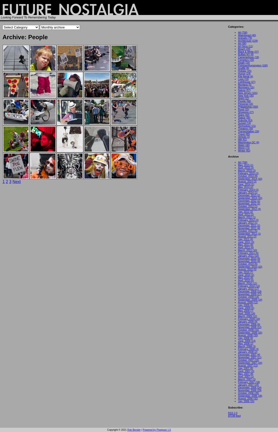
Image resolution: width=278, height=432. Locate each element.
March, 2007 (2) (247, 379)
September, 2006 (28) (250, 396)
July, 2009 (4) (245, 305)
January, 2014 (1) (248, 192)
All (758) (242, 32)
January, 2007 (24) (248, 385)
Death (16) (244, 62)
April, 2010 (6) (246, 280)
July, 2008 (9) (245, 338)
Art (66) (242, 43)
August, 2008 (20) (248, 335)
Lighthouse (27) (247, 82)
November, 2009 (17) (250, 294)
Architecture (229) (248, 40)
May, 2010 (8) (245, 277)
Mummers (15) (246, 87)
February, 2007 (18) (249, 382)
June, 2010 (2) (246, 275)
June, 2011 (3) (246, 242)
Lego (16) (243, 79)
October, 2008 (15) (248, 330)
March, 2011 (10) (247, 250)
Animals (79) (245, 38)
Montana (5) (245, 84)
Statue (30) (244, 117)
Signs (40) (244, 115)
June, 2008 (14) (247, 341)
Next (16, 182)
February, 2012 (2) (248, 220)
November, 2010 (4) (249, 261)
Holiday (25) (245, 71)
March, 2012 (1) (247, 217)
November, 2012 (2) (249, 203)
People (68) (244, 101)
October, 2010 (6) (248, 264)
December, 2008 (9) (249, 324)
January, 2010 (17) (248, 288)
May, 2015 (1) (245, 165)
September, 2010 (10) (250, 266)
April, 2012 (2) (246, 214)
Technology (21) (247, 126)
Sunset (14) (244, 123)
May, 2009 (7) (245, 310)
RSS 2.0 (232, 413)
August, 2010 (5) (247, 269)
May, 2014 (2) (245, 187)
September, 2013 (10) (250, 198)
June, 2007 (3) (246, 371)
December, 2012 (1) (249, 201)
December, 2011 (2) (249, 225)
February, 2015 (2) (248, 173)
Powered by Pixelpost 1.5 (157, 430)
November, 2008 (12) (250, 327)
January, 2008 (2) (248, 352)
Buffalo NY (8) (246, 54)
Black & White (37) (248, 51)
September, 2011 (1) (249, 233)
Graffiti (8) (243, 68)
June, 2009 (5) (246, 308)
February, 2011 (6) (248, 253)
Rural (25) (243, 109)
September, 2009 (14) (250, 299)
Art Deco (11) (245, 46)
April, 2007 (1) (246, 376)
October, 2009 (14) (248, 297)
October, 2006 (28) (248, 393)
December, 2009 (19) (250, 291)
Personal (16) (245, 104)
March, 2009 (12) (247, 316)
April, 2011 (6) (246, 247)
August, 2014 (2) (247, 181)
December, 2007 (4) (249, 354)
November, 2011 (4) (249, 228)
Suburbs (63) (245, 120)
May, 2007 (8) (245, 374)
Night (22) (243, 98)
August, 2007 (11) (248, 365)
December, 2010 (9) (249, 258)
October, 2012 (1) (248, 206)
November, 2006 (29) (250, 390)
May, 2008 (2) (245, 343)
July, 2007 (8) (245, 368)
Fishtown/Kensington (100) (253, 65)
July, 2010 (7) (245, 272)
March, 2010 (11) (247, 283)
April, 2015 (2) (246, 168)
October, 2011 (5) (248, 231)
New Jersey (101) (248, 93)
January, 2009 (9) (248, 321)
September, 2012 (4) (249, 209)
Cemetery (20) (246, 60)
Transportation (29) (248, 131)
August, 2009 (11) (248, 302)
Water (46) (244, 145)
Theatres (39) (245, 128)
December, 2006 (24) (250, 387)
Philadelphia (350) (248, 106)
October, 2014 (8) (248, 176)
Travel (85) (244, 134)
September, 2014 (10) (250, 179)
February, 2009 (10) (249, 319)
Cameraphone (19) (248, 57)
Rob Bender (134, 430)
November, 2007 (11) (250, 357)
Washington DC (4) (248, 142)
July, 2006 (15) (246, 401)
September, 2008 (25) (250, 332)
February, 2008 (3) (248, 349)
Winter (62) (244, 150)
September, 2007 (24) (250, 363)
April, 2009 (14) (246, 313)
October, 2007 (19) (248, 360)
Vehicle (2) (244, 137)
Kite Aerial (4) (245, 76)
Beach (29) (244, 49)
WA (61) (242, 139)
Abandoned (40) (247, 35)
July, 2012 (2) (245, 212)
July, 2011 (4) (245, 239)
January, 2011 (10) (248, 255)
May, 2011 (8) (245, 244)
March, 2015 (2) (247, 170)
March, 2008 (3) (247, 346)
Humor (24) (244, 73)
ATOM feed (234, 416)
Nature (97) (244, 90)
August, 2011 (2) (247, 236)
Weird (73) (244, 148)
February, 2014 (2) (248, 190)
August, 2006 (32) (248, 398)
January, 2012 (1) (248, 222)
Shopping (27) (246, 112)
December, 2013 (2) (249, 195)
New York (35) (246, 95)
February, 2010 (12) (249, 286)
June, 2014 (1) (246, 184)
